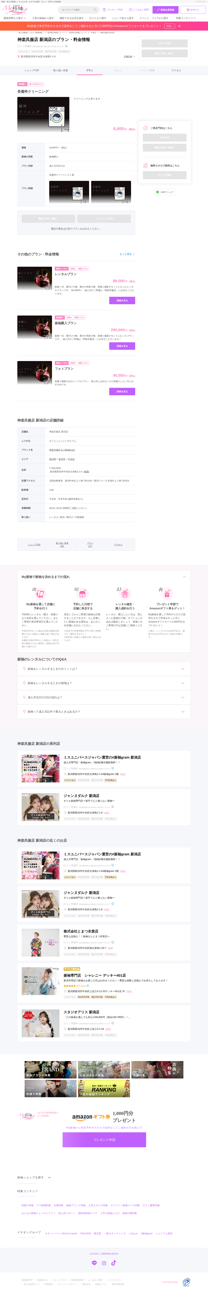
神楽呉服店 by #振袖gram (62, 450)
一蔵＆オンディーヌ (115, 1233)
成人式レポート (66, 1213)
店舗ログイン (101, 1284)
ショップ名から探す (123, 18)
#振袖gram (147, 1233)
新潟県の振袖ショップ (56, 33)
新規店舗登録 (118, 1284)
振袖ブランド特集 (76, 1205)
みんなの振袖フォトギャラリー (38, 1213)
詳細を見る (122, 300)
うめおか (133, 1233)
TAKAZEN (85, 1233)
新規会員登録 (165, 9)
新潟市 (62, 459)
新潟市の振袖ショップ (77, 33)
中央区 (93, 33)
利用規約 (49, 1284)
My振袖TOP (27, 1280)
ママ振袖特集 (43, 1205)
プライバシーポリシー (67, 1284)
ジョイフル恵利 (163, 1233)
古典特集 (58, 1205)
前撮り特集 (27, 1205)
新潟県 (52, 459)
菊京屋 (97, 1233)
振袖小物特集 (129, 1213)
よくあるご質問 (139, 9)
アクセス (176, 70)
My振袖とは (42, 1280)
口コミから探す (97, 18)
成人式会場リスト (32, 1284)
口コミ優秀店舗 (150, 1205)
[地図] (86, 471)
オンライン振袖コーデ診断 (125, 1205)
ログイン (193, 9)
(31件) (83, 986)
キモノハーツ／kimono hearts (61, 1233)
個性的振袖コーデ (87, 1213)
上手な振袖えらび (110, 1213)
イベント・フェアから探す (153, 18)
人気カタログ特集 (98, 1205)
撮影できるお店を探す (72, 18)
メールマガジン (114, 1280)
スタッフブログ (59, 1280)
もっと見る (127, 254)
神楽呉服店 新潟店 (107, 33)
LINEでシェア (165, 192)
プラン (89, 70)
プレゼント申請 (113, 9)
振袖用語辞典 (77, 1280)
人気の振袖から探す (43, 18)
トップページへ (200, 2)
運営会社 (86, 1284)
